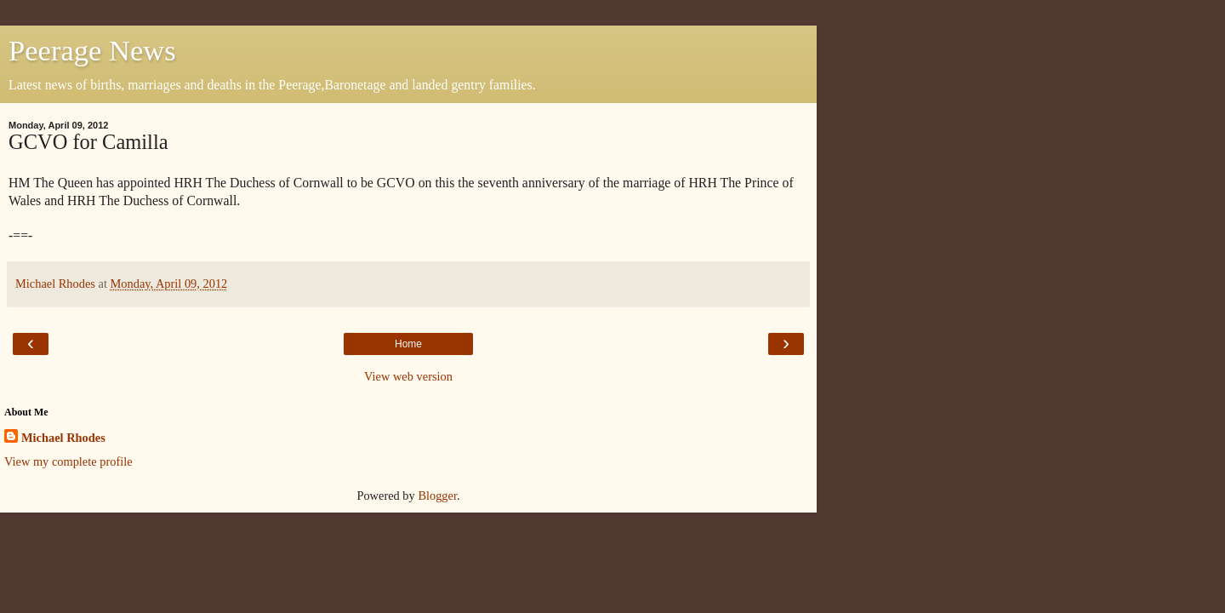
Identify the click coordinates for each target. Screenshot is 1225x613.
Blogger (437, 495)
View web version (408, 376)
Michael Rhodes (63, 437)
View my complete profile (68, 461)
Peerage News (92, 50)
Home (408, 344)
